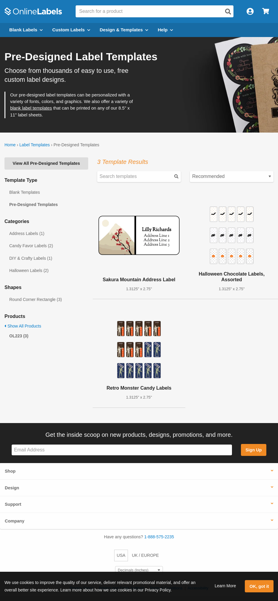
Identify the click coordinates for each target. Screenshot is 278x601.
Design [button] (12, 487)
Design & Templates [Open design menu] (124, 29)
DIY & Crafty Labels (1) (30, 258)
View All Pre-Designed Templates (46, 163)
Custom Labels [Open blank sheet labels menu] (71, 29)
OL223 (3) (18, 335)
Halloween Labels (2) (29, 270)
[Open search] (228, 11)
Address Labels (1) (27, 233)
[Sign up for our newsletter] (122, 450)
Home (10, 144)
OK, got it (259, 586)
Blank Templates (24, 192)
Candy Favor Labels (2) (31, 245)
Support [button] (13, 504)
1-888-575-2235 (159, 536)
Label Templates (34, 144)
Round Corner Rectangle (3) (35, 299)
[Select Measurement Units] (139, 570)
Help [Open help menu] (165, 29)
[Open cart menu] (266, 11)
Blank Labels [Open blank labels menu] (26, 29)
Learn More (225, 585)
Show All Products (22, 326)
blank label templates (31, 108)
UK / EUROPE (145, 555)
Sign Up (253, 450)
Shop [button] (10, 471)
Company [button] (15, 521)
